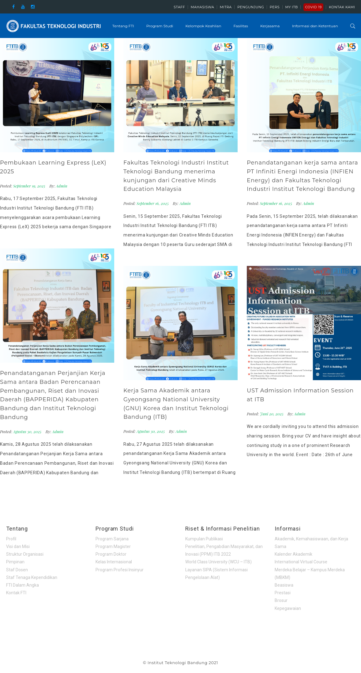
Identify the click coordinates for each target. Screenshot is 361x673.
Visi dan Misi (18, 546)
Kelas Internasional (114, 561)
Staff (179, 7)
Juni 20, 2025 (272, 413)
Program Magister (113, 546)
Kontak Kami (342, 7)
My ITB (291, 7)
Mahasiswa (202, 7)
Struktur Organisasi (24, 554)
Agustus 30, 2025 (28, 431)
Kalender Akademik (293, 554)
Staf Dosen (17, 569)
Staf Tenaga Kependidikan (31, 577)
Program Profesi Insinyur (120, 569)
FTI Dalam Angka (22, 585)
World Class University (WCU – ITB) (218, 561)
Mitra (226, 7)
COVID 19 (313, 7)
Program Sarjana (112, 538)
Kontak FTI (16, 592)
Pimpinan (15, 561)
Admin (61, 185)
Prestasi (283, 592)
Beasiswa (284, 585)
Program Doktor (111, 554)
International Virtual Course (301, 561)
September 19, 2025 (29, 185)
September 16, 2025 (153, 203)
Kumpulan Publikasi (204, 538)
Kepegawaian (288, 608)
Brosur (281, 600)
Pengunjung (250, 7)
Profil (11, 538)
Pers (275, 7)
